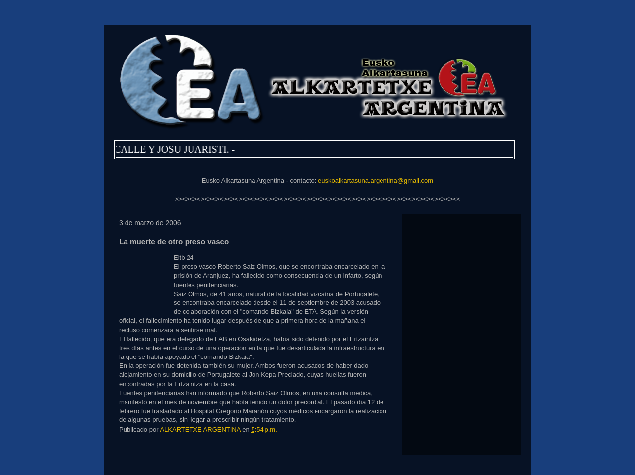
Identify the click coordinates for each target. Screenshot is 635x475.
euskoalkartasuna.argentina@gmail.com (375, 180)
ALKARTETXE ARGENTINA (201, 429)
